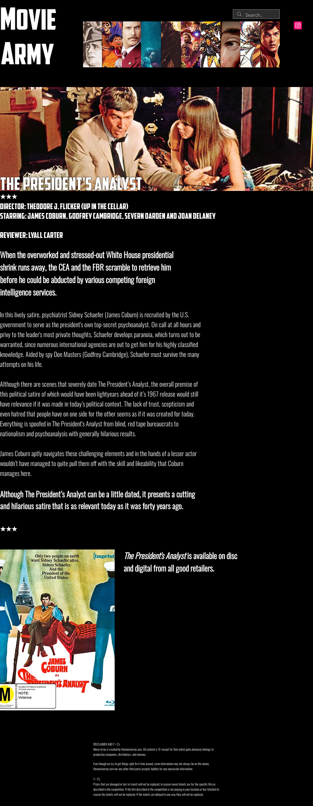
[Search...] (255, 15)
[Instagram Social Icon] (298, 25)
